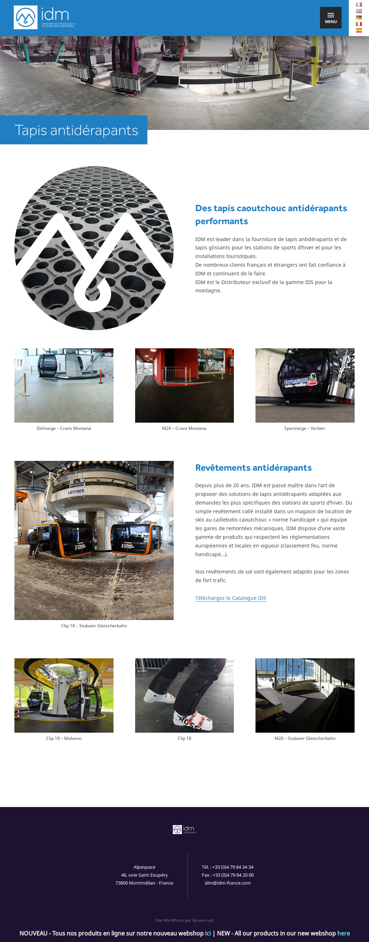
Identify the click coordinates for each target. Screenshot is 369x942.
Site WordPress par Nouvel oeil (184, 920)
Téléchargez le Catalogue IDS (230, 597)
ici (208, 933)
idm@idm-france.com (228, 883)
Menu (331, 18)
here (343, 933)
